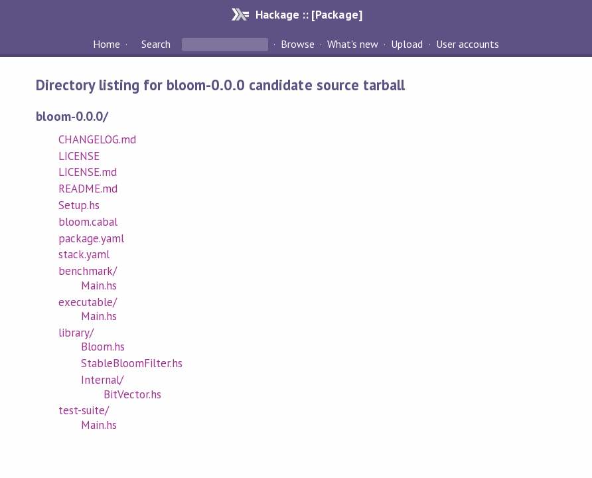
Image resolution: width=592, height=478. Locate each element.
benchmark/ (87, 271)
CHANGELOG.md (97, 139)
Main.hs (99, 285)
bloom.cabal (87, 221)
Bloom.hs (103, 346)
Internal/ (102, 379)
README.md (87, 188)
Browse (298, 43)
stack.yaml (84, 254)
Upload (407, 43)
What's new (352, 43)
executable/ (87, 302)
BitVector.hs (132, 394)
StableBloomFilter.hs (132, 363)
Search (156, 43)
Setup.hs (79, 205)
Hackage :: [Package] (309, 14)
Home (106, 43)
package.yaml (91, 238)
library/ (76, 332)
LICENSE (79, 156)
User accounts (467, 43)
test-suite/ (83, 410)
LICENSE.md (87, 172)
